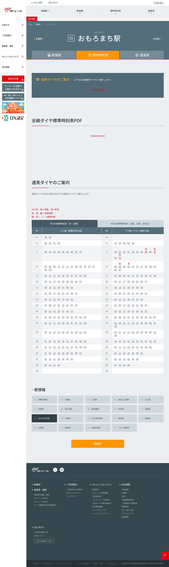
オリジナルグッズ (99, 510)
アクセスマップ (128, 513)
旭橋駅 (44, 409)
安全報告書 (96, 496)
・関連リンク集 (97, 563)
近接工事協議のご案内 (44, 541)
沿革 (123, 496)
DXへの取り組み (128, 510)
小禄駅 (98, 399)
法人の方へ (39, 527)
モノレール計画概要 (100, 493)
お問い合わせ (53, 2)
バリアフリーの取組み (101, 499)
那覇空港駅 (44, 399)
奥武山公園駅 (124, 399)
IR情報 (124, 493)
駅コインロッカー (73, 493)
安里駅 (38, 38)
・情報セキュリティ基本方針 (42, 563)
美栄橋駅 (98, 409)
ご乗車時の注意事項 (74, 489)
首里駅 (151, 418)
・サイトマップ (111, 563)
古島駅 (157, 38)
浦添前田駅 (98, 427)
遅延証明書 (15, 79)
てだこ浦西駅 (124, 427)
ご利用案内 (14, 35)
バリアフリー (72, 496)
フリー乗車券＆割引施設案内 (45, 505)
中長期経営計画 (128, 499)
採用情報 (125, 517)
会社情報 (14, 67)
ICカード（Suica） (41, 501)
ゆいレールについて (14, 57)
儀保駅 (124, 418)
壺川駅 (151, 399)
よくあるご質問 (36, 2)
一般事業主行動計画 (129, 503)
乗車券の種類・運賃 (42, 494)
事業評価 (125, 506)
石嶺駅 (44, 427)
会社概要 (125, 489)
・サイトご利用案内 (82, 563)
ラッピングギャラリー (101, 513)
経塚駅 (71, 427)
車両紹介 (95, 489)
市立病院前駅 (98, 418)
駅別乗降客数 (97, 506)
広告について (39, 535)
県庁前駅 (71, 409)
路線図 (107, 444)
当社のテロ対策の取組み (101, 503)
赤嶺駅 (71, 399)
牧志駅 (124, 409)
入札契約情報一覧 (41, 532)
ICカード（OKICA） (41, 498)
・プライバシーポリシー (63, 563)
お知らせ (14, 25)
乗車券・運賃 (14, 46)
